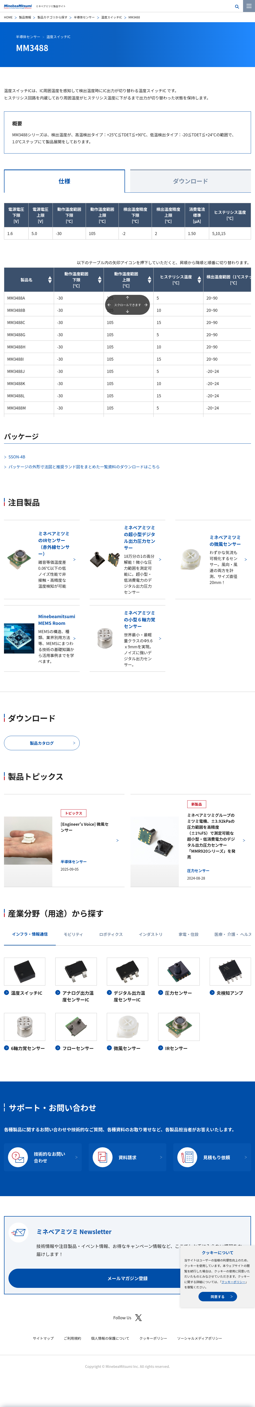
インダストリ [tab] (151, 934)
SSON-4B (16, 457)
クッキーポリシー (233, 1282)
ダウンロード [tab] (190, 181)
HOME (8, 17)
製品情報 (25, 17)
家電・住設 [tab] (188, 934)
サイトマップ (43, 1338)
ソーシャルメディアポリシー (199, 1338)
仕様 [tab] (64, 181)
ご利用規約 (72, 1338)
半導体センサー (84, 17)
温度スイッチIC (111, 17)
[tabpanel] (127, 1005)
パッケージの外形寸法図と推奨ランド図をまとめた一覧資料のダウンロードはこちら (84, 467)
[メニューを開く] (249, 6)
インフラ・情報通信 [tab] (30, 934)
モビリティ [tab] (73, 934)
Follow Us (127, 1317)
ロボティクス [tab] (111, 934)
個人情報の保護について (110, 1338)
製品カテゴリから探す (52, 17)
